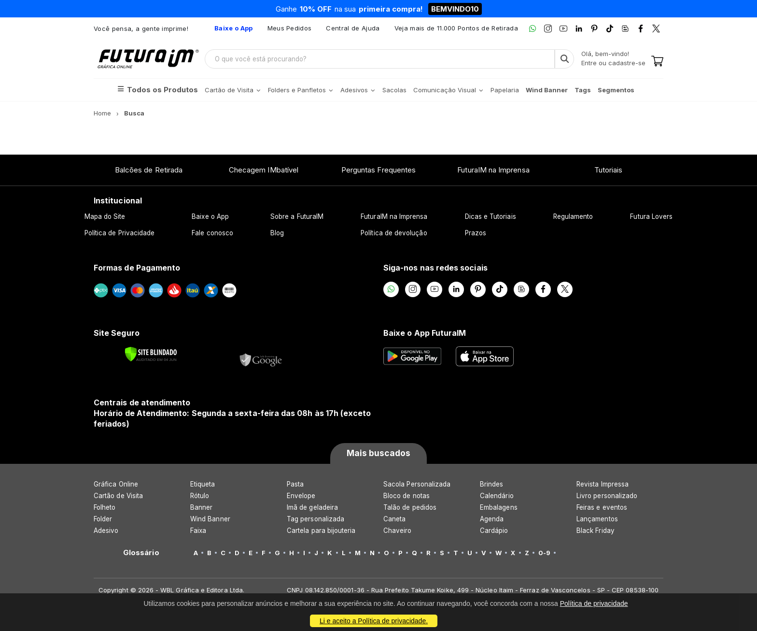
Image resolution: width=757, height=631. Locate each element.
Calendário (497, 496)
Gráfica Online (116, 484)
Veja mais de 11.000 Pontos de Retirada (456, 28)
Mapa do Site (105, 216)
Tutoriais (608, 169)
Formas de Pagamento (137, 267)
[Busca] (564, 59)
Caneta (394, 519)
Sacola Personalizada (416, 484)
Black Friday (595, 530)
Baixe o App (210, 216)
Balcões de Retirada (148, 169)
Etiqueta (202, 484)
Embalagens (499, 507)
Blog (277, 233)
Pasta (295, 484)
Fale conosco (212, 233)
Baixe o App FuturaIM (424, 333)
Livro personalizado (606, 496)
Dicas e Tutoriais (490, 216)
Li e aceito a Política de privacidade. (374, 621)
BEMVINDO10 (455, 9)
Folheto (104, 507)
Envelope (301, 496)
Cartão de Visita (118, 496)
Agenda (492, 519)
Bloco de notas (406, 496)
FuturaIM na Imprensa (493, 169)
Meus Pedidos (289, 28)
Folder (103, 519)
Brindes (491, 484)
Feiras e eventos (601, 507)
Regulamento (573, 216)
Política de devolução (394, 233)
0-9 (544, 553)
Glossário (141, 552)
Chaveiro (397, 530)
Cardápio (494, 530)
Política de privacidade (594, 603)
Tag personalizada (315, 519)
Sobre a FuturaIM (296, 216)
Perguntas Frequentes (378, 169)
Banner (201, 507)
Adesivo (106, 530)
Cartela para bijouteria (321, 530)
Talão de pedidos (409, 507)
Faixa (198, 530)
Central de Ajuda (352, 28)
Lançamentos (597, 519)
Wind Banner (210, 519)
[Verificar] (151, 354)
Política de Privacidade (119, 233)
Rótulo (199, 496)
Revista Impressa (602, 484)
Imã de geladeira (312, 507)
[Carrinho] (657, 62)
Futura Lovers (651, 216)
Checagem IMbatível (263, 169)
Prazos (475, 233)
